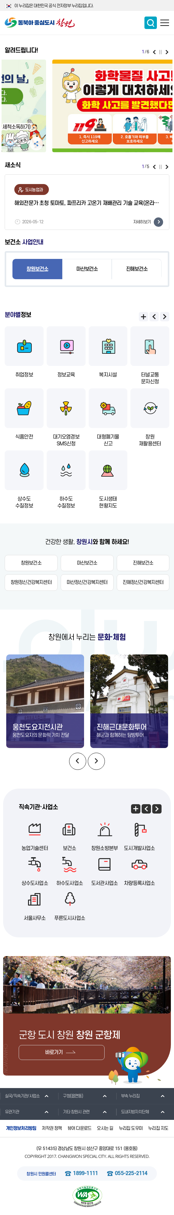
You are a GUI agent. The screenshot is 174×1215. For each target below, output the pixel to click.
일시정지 (160, 52)
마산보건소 (87, 269)
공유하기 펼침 (18, 143)
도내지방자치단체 (132, 1111)
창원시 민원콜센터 (41, 1174)
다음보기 (167, 52)
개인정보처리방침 (21, 1128)
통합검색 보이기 (150, 23)
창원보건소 (37, 269)
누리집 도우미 (131, 1128)
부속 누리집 (127, 1095)
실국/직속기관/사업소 (20, 1095)
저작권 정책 (52, 1128)
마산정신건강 (87, 582)
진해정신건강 (143, 582)
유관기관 (9, 1111)
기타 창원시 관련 (73, 1111)
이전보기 (154, 52)
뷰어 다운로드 (79, 1128)
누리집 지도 (158, 1128)
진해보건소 (137, 269)
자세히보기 (148, 222)
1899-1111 (85, 1173)
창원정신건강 (31, 582)
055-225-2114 (131, 1173)
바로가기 (54, 1052)
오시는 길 (105, 1128)
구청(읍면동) (70, 1095)
